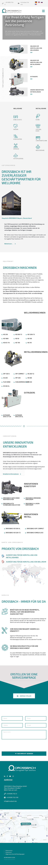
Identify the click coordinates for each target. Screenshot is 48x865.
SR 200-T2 (30, 374)
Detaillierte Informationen (11, 474)
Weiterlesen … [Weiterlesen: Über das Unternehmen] (8, 243)
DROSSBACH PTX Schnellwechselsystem (11, 504)
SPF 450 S (6, 374)
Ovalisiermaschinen (22, 382)
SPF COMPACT (19, 374)
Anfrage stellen (24, 696)
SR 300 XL (6, 386)
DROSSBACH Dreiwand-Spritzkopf (33, 498)
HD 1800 (5, 338)
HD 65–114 (6, 342)
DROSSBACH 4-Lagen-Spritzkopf (33, 504)
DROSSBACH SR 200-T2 (13, 532)
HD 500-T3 (18, 334)
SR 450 (29, 382)
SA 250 (5, 378)
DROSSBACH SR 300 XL (13, 528)
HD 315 (29, 342)
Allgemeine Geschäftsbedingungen (15, 854)
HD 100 (29, 338)
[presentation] (14, 745)
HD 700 (17, 342)
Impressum (9, 852)
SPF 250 (17, 378)
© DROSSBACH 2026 (9, 857)
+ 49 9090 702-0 (11, 794)
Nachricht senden (24, 753)
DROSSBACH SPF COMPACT (35, 528)
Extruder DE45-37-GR (7, 415)
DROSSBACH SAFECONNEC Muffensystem (11, 498)
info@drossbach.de (10, 801)
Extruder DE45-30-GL (19, 415)
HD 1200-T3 (31, 334)
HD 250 (5, 334)
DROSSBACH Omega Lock (35, 532)
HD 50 (17, 338)
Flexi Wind (6, 382)
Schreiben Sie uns (25, 3)
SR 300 (29, 378)
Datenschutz (9, 850)
